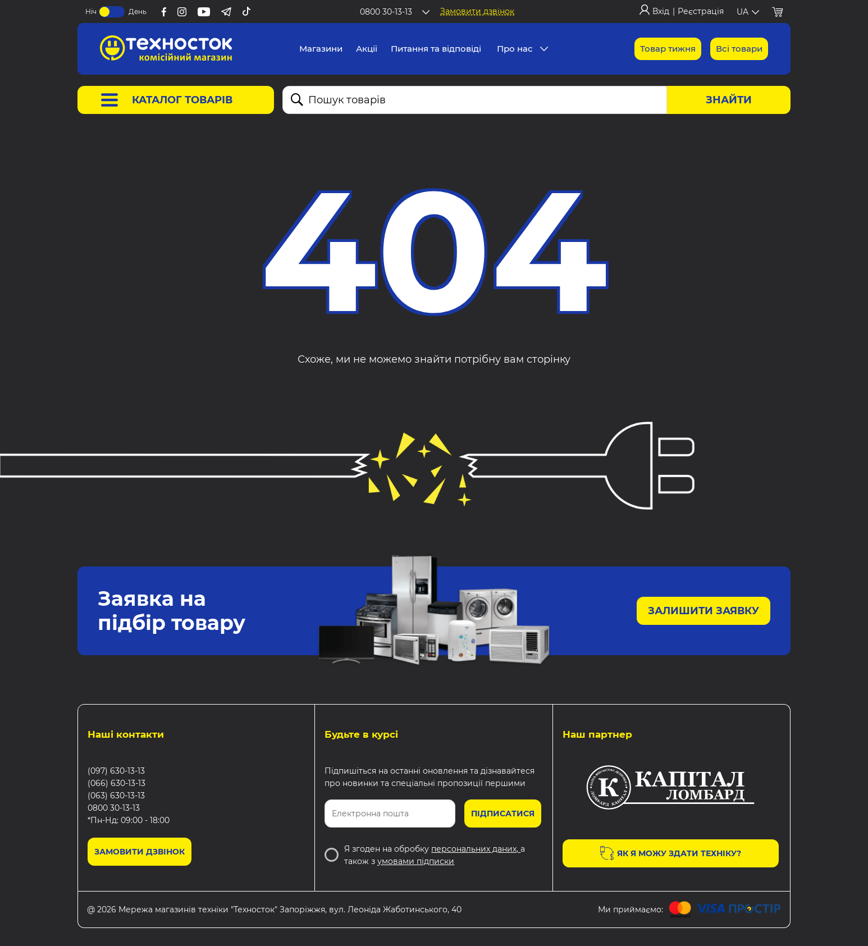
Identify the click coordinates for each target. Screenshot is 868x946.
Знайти (729, 100)
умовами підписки (415, 861)
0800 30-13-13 (114, 808)
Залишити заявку (703, 611)
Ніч (91, 11)
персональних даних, (475, 849)
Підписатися (502, 813)
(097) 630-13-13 (116, 771)
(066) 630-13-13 (116, 783)
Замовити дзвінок (477, 11)
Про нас (515, 48)
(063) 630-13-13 (116, 795)
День (138, 11)
